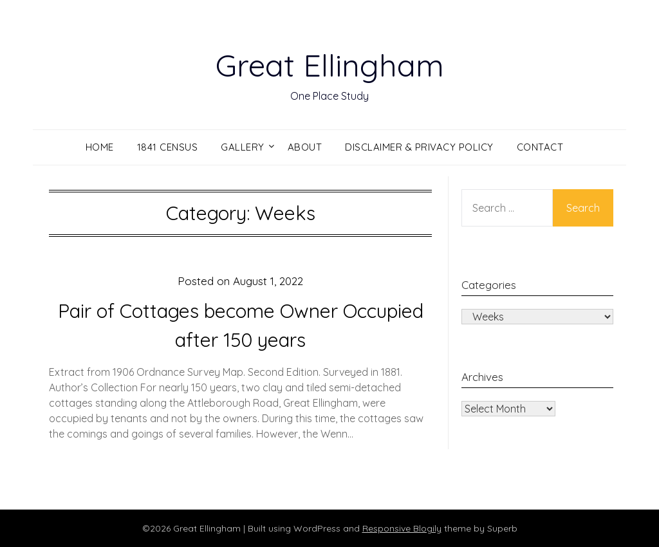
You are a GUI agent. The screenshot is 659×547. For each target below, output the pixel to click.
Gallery (243, 147)
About (305, 147)
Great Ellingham (330, 65)
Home (100, 147)
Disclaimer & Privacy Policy (419, 147)
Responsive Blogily (401, 528)
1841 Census (167, 147)
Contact (540, 147)
